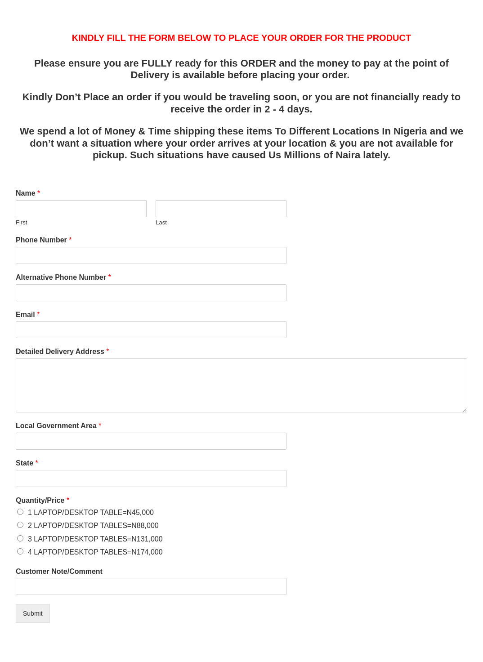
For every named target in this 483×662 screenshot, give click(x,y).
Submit (33, 613)
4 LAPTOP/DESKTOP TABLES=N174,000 (95, 552)
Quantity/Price (42, 500)
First (21, 222)
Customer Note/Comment (59, 571)
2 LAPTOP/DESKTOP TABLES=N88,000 (93, 525)
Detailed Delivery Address (62, 351)
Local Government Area (59, 425)
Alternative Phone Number (63, 277)
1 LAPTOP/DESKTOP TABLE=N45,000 (91, 512)
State (27, 463)
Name (28, 193)
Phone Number (44, 240)
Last (161, 222)
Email (28, 314)
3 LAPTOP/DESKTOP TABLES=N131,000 (95, 539)
